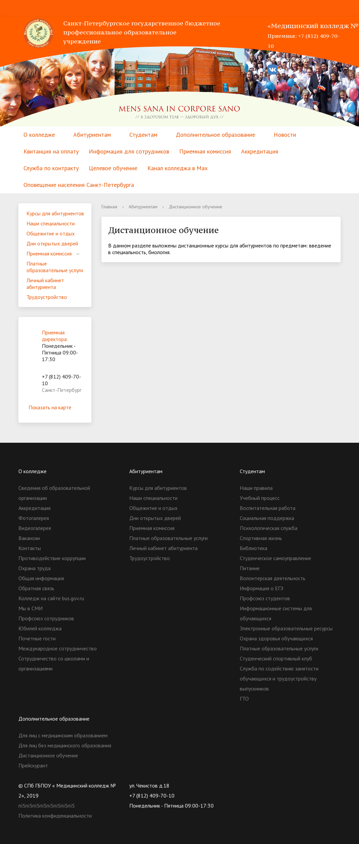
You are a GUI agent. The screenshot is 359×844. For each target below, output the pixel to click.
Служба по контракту (51, 168)
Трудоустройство (46, 297)
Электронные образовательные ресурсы (286, 628)
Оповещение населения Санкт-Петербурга (78, 185)
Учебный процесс (260, 498)
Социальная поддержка (267, 518)
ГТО (244, 698)
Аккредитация (259, 151)
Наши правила (256, 488)
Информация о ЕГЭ (261, 588)
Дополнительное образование (215, 134)
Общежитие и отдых (50, 233)
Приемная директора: (55, 335)
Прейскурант (33, 765)
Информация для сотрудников (129, 151)
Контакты (29, 548)
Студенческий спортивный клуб (276, 658)
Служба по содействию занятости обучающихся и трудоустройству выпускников (279, 678)
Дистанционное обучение (48, 755)
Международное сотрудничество (57, 648)
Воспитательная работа (267, 508)
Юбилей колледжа (40, 628)
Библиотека (253, 548)
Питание (250, 568)
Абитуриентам (92, 134)
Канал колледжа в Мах (177, 168)
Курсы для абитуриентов (55, 213)
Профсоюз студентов (265, 598)
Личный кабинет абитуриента (45, 283)
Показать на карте (54, 407)
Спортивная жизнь (261, 538)
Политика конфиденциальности (55, 815)
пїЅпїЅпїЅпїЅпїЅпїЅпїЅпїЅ (46, 805)
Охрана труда (34, 568)
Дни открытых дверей (52, 243)
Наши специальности (50, 223)
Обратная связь (36, 588)
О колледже (39, 134)
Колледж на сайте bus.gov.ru (51, 598)
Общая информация (41, 578)
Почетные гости (37, 638)
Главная (109, 207)
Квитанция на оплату (51, 151)
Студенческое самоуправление (275, 558)
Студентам (143, 134)
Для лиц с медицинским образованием (62, 735)
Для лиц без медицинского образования (64, 745)
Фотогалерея (33, 518)
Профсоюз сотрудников (46, 618)
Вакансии (29, 538)
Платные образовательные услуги (54, 267)
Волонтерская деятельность (272, 578)
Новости (285, 134)
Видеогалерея (34, 528)
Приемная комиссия (205, 151)
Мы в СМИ (30, 608)
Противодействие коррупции (52, 558)
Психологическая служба (268, 528)
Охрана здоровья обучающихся (276, 638)
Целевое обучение (113, 168)
